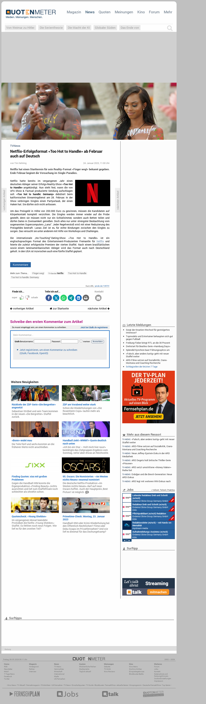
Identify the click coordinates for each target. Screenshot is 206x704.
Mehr (168, 11)
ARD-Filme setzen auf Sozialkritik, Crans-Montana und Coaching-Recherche (146, 361)
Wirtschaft (58, 671)
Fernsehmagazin (33, 685)
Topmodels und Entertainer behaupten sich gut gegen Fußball (149, 338)
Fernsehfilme (110, 685)
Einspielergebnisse (136, 671)
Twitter (6, 679)
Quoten (105, 11)
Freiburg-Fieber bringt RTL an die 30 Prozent (148, 342)
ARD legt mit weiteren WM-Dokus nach (146, 481)
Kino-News (133, 666)
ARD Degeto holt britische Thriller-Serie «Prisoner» (146, 462)
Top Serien (166, 685)
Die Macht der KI (79, 28)
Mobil (6, 671)
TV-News (57, 666)
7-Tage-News (9, 674)
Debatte (107, 666)
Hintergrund (34, 666)
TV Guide (89, 685)
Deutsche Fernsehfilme (152, 685)
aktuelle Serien (122, 685)
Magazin (74, 11)
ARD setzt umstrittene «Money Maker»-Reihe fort (146, 469)
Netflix (100, 241)
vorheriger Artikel (22, 308)
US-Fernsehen (59, 679)
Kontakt (157, 671)
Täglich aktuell (85, 671)
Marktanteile (84, 669)
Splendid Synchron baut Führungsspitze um (148, 349)
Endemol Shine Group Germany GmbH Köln (148, 498)
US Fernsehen (57, 685)
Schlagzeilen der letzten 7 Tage (141, 366)
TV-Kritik (107, 669)
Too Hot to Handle (77, 273)
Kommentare (20, 264)
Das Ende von (130, 28)
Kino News (12, 685)
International (59, 674)
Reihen (32, 669)
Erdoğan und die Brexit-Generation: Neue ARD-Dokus (147, 476)
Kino (141, 11)
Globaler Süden (105, 28)
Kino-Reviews (109, 671)
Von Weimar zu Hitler (20, 28)
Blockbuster (99, 685)
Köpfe (56, 676)
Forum (154, 11)
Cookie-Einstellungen (162, 678)
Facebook (8, 676)
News (90, 11)
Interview (32, 671)
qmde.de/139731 (102, 286)
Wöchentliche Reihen (87, 666)
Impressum (158, 681)
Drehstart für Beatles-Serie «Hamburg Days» (148, 346)
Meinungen (124, 11)
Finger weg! (38, 273)
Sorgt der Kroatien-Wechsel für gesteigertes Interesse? (148, 331)
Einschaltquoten (78, 685)
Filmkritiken (45, 685)
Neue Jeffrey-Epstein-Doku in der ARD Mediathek (146, 455)
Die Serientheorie (51, 28)
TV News (67, 685)
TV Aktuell (21, 685)
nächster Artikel (98, 308)
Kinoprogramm (135, 685)
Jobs (156, 669)
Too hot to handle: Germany (25, 277)
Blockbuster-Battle (136, 674)
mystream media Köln (147, 525)
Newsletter (8, 669)
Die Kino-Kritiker (135, 669)
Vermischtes (59, 669)
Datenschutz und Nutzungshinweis (161, 675)
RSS (5, 666)
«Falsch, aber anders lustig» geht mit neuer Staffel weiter (147, 355)
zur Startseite (59, 308)
